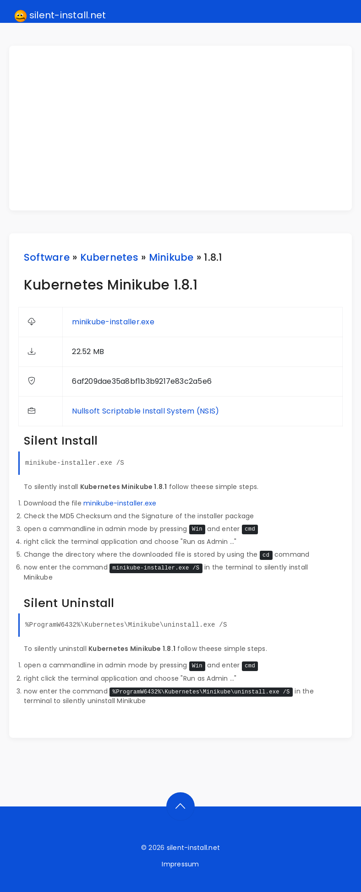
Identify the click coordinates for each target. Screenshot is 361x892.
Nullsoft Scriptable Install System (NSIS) (145, 411)
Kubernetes (109, 257)
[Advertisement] (186, 128)
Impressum (180, 864)
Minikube (171, 257)
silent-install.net (60, 15)
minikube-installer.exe (113, 322)
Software (47, 257)
